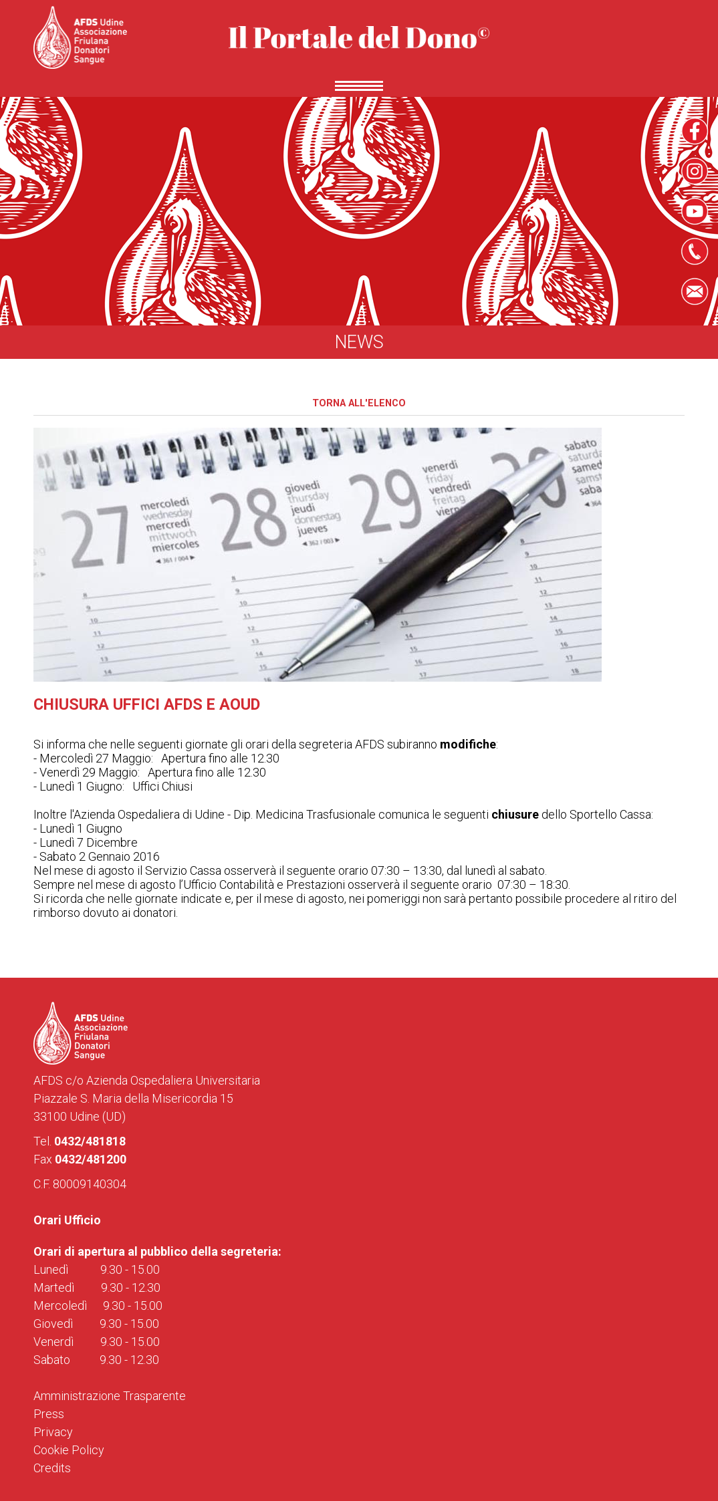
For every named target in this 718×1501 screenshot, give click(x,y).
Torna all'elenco (359, 403)
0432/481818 (90, 1141)
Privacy (53, 1432)
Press (48, 1414)
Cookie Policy (68, 1450)
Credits (52, 1468)
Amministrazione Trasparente (109, 1396)
